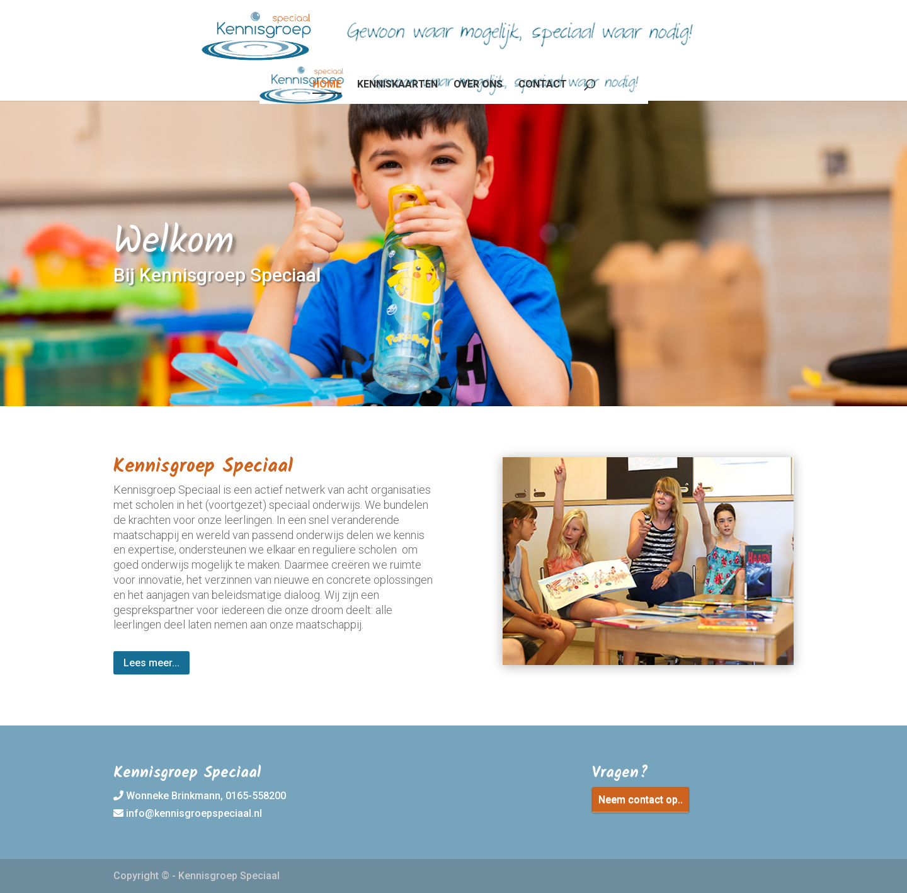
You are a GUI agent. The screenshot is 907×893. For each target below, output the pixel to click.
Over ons (478, 85)
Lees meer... (151, 663)
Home (326, 85)
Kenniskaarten (397, 85)
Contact (542, 85)
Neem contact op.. (640, 799)
